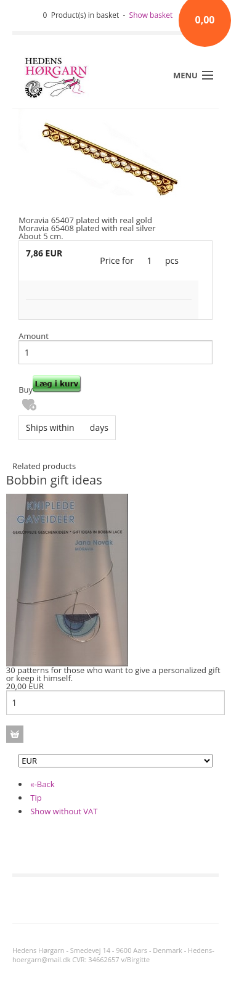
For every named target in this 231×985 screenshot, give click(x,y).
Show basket (151, 15)
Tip (35, 797)
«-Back (42, 784)
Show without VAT (63, 811)
